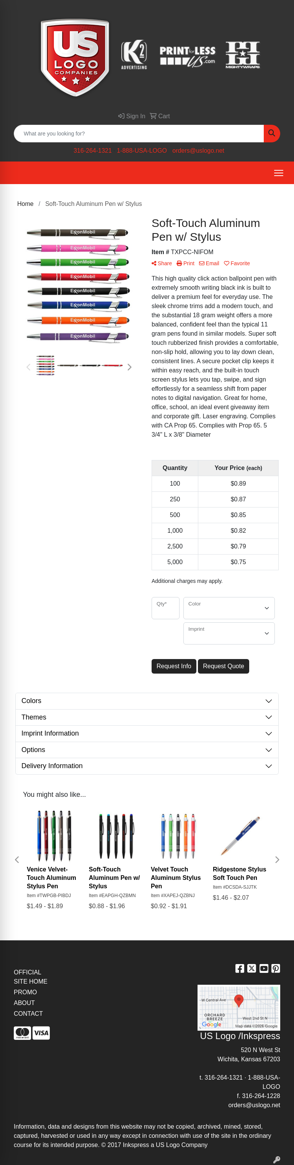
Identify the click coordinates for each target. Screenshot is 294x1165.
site (226, 1135)
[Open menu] (278, 173)
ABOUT (24, 1003)
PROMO (25, 992)
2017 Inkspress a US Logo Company (157, 1145)
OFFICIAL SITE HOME (30, 977)
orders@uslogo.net (198, 150)
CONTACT (28, 1013)
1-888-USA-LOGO (142, 150)
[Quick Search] (139, 133)
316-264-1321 (93, 150)
